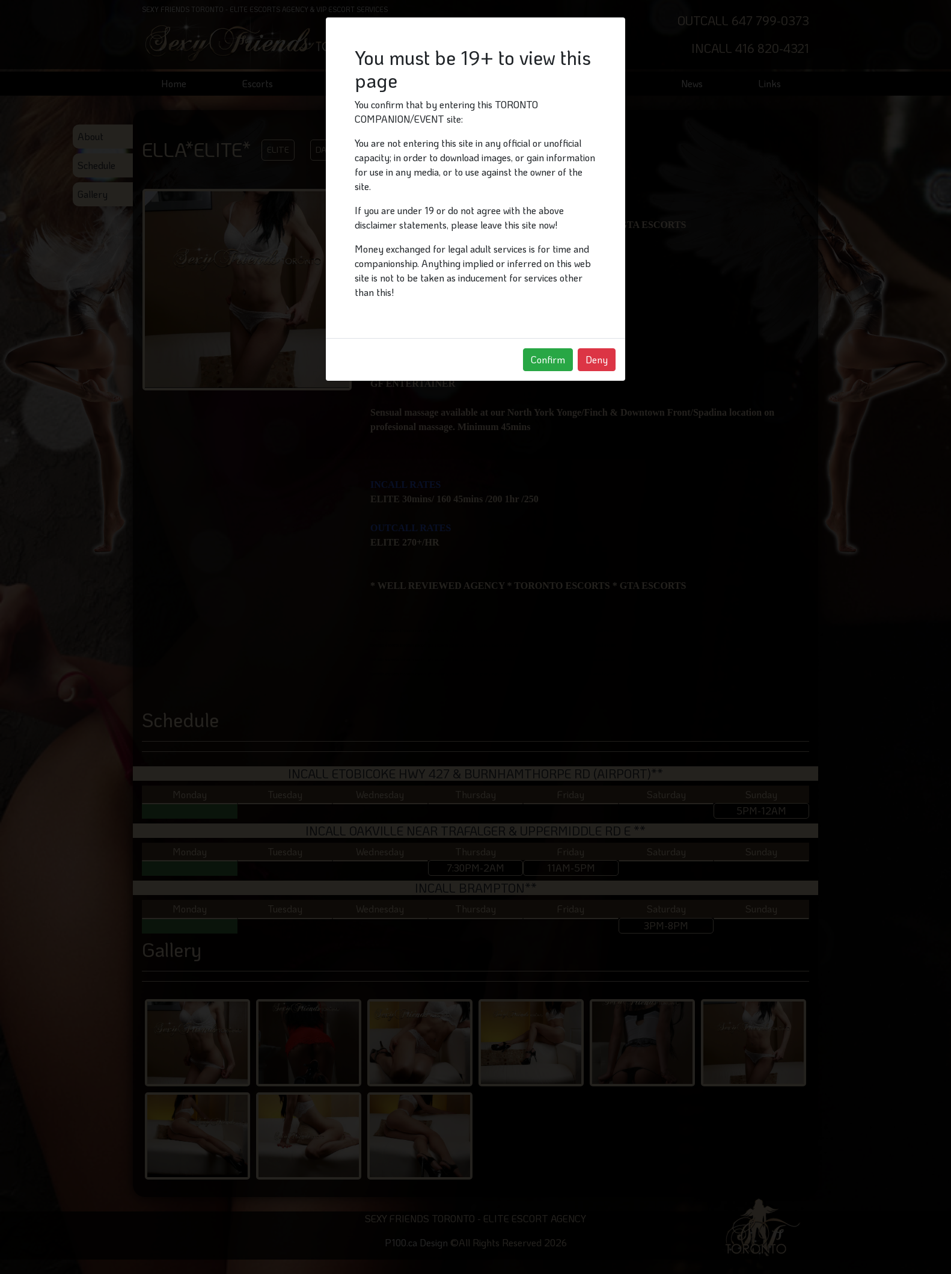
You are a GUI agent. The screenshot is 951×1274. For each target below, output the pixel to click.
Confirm (548, 359)
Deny (597, 359)
